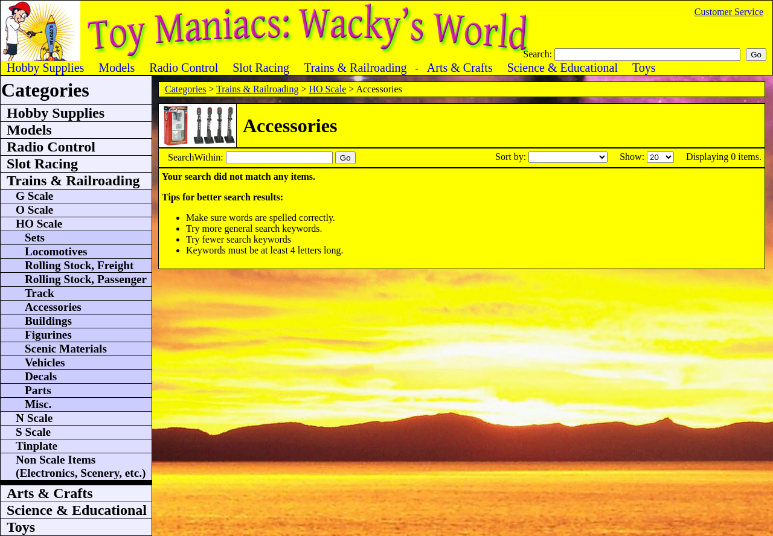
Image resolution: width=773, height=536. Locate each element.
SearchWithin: (197, 157)
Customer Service (728, 12)
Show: (633, 157)
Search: (538, 54)
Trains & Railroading (257, 89)
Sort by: (511, 157)
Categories (185, 89)
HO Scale (327, 89)
